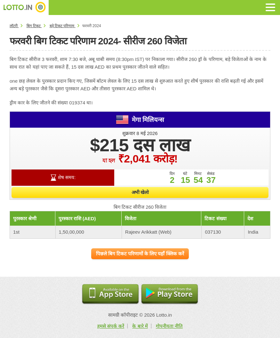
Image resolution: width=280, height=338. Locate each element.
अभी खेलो (140, 192)
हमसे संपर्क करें (110, 326)
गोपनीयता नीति (169, 326)
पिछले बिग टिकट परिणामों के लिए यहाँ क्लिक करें (140, 253)
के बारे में (140, 326)
